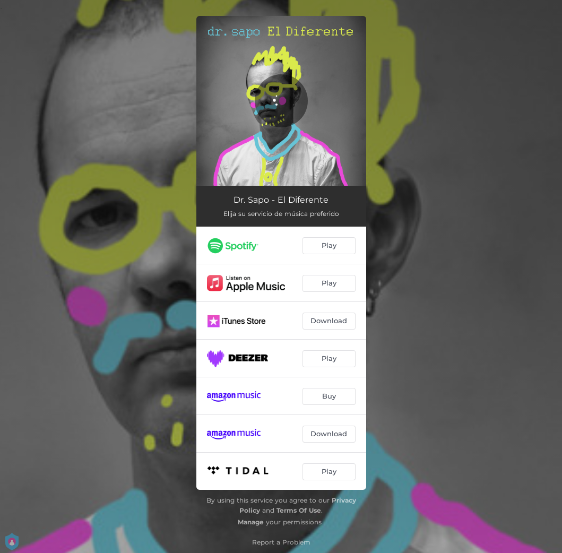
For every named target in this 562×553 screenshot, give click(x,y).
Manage (251, 522)
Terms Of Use (298, 510)
